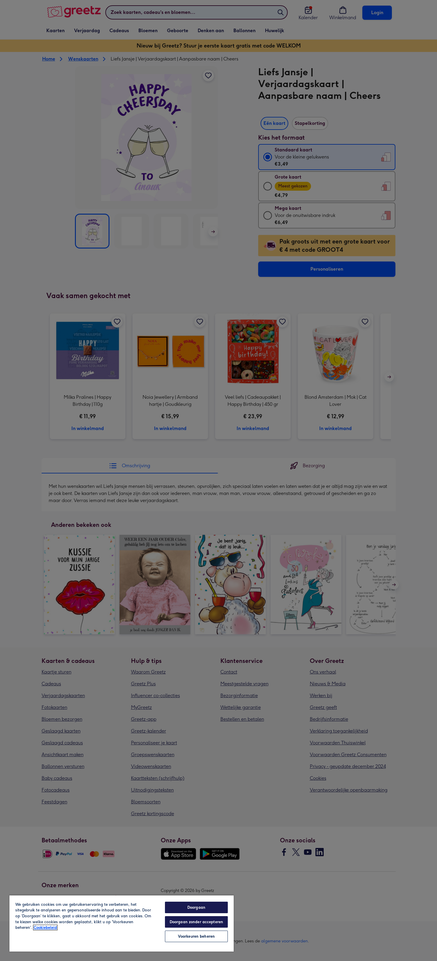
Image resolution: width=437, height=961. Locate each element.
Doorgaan (196, 907)
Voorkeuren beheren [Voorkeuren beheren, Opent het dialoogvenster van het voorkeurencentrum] (196, 936)
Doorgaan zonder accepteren (196, 922)
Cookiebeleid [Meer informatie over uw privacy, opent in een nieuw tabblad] (45, 927)
